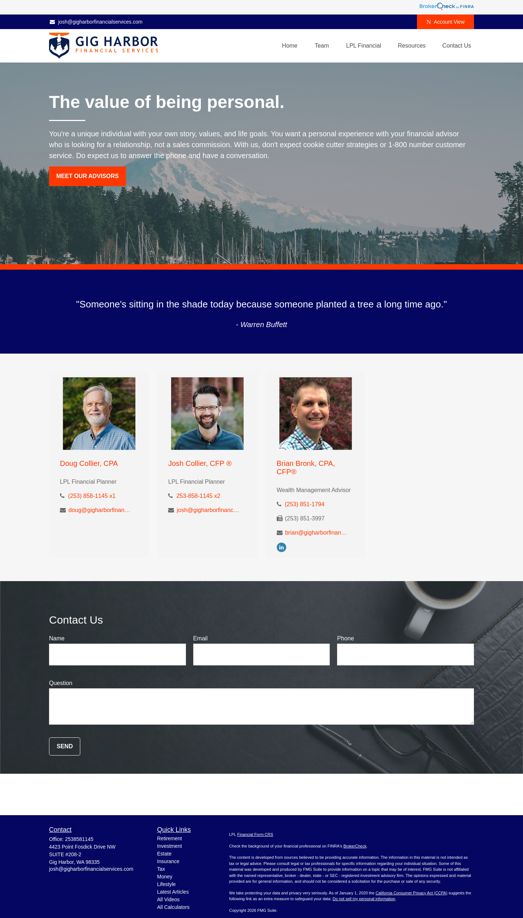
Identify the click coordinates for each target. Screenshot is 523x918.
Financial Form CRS (255, 834)
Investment (169, 846)
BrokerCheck (354, 846)
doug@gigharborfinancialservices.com (100, 510)
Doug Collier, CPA (89, 463)
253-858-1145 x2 (198, 496)
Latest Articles (173, 892)
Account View (445, 22)
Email (200, 638)
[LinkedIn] (281, 547)
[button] (289, 46)
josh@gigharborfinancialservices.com (95, 22)
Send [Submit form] (65, 746)
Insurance (168, 861)
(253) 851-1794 (304, 504)
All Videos (168, 899)
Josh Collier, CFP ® (199, 463)
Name (57, 638)
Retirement (169, 838)
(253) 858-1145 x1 (91, 496)
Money (165, 876)
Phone (345, 638)
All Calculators (173, 907)
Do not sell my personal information (364, 899)
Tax (161, 869)
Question (60, 683)
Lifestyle (166, 884)
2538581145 (79, 839)
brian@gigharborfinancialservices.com (317, 533)
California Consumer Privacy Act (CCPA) (411, 893)
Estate (164, 854)
